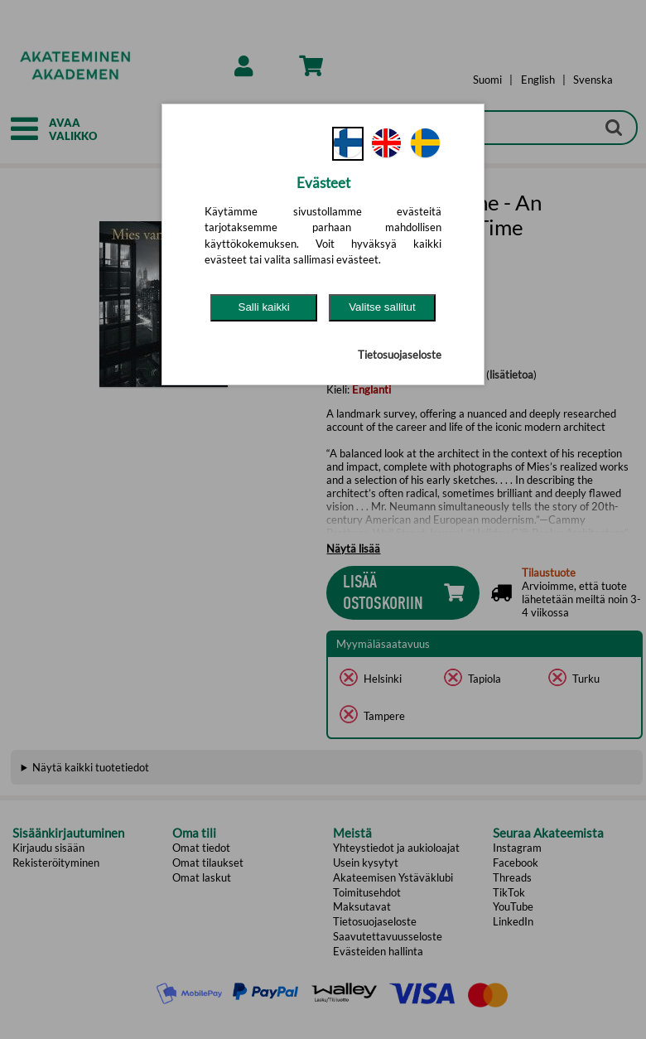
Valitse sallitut (382, 307)
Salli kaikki (264, 307)
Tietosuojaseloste (399, 354)
